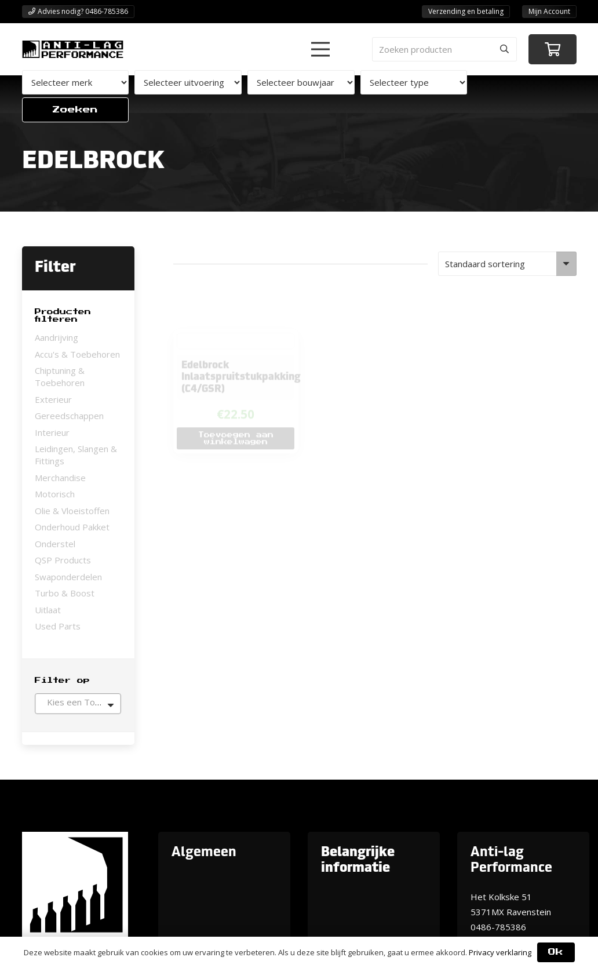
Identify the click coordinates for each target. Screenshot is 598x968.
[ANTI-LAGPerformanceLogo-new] (72, 49)
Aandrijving (56, 337)
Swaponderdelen (68, 577)
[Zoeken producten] (444, 49)
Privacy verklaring (500, 952)
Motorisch (55, 494)
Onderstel (55, 543)
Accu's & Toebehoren (77, 354)
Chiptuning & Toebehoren (60, 376)
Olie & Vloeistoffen (72, 510)
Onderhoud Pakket (72, 527)
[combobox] (78, 703)
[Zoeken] (505, 49)
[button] (320, 49)
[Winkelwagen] (552, 49)
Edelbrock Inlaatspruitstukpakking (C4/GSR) (241, 341)
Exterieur (53, 399)
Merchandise (60, 477)
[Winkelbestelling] (507, 264)
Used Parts (58, 626)
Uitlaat (48, 610)
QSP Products (63, 560)
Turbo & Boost (64, 593)
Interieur (52, 432)
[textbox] (78, 702)
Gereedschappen (69, 415)
